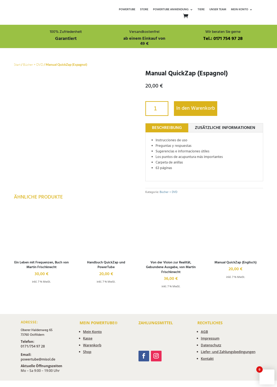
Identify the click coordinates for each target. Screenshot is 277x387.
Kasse (87, 338)
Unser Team (217, 10)
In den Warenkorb (195, 108)
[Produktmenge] (156, 108)
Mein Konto (239, 10)
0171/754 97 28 (33, 346)
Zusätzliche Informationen (225, 127)
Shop (87, 351)
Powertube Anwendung (171, 10)
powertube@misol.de (38, 359)
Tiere (201, 10)
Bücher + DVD (33, 65)
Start (17, 65)
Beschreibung (167, 127)
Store (144, 10)
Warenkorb (92, 345)
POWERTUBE (127, 10)
